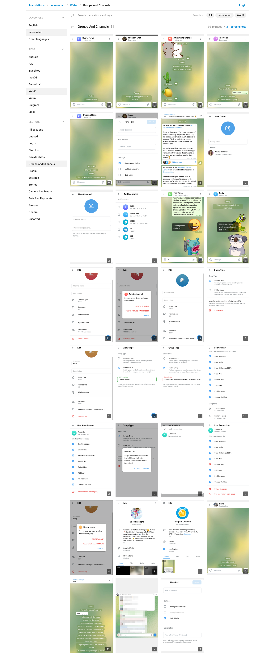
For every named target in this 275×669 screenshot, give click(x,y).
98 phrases (215, 26)
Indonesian (57, 5)
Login (242, 5)
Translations (37, 5)
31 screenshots (236, 26)
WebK (73, 5)
